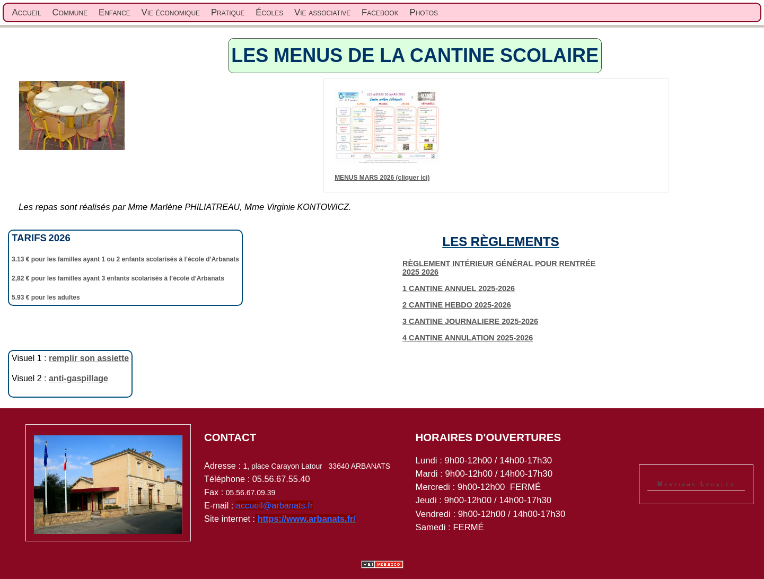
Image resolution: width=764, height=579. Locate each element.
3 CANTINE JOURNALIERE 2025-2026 (470, 321)
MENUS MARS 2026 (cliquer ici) (382, 177)
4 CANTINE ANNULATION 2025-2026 (467, 338)
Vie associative (322, 12)
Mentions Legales (696, 484)
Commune (69, 12)
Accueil (26, 12)
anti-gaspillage (78, 378)
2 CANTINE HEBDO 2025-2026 (456, 305)
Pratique (228, 12)
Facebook (380, 12)
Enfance (114, 12)
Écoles (269, 12)
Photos (423, 12)
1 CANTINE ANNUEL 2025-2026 (458, 288)
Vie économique (171, 12)
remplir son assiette (89, 358)
